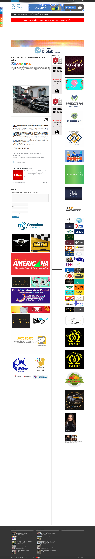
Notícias (14, 14)
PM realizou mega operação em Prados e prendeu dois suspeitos (48, 542)
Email (13, 206)
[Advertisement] (47, 31)
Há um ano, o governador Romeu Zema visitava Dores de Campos (48, 533)
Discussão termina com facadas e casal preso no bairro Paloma (48, 551)
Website (13, 210)
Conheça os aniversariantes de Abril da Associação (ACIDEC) (24, 537)
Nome (13, 202)
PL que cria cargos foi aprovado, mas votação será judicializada (24, 533)
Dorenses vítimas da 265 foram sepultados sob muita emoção (23, 551)
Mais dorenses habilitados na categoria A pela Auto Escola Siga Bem (49, 537)
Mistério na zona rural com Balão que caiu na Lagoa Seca (24, 542)
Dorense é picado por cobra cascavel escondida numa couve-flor (47, 20)
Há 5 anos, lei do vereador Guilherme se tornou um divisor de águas (30, 0)
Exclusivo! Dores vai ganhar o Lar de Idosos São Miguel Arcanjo (24, 546)
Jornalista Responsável (23, 14)
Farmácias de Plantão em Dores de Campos (39, 14)
